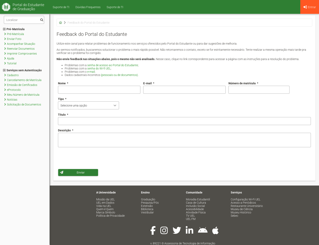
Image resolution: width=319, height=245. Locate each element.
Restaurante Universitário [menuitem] (247, 206)
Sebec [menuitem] (234, 215)
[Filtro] (24, 20)
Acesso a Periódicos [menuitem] (243, 202)
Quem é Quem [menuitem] (105, 209)
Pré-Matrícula (14, 29)
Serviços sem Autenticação (22, 70)
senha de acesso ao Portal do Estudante (112, 65)
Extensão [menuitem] (147, 206)
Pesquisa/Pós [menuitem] (150, 202)
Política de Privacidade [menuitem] (110, 215)
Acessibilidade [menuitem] (195, 209)
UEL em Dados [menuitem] (105, 202)
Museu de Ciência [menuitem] (242, 209)
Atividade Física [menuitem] (196, 212)
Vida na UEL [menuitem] (103, 206)
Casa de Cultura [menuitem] (196, 202)
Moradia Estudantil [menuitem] (198, 199)
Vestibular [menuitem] (147, 212)
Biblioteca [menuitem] (147, 209)
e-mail (91, 71)
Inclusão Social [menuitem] (195, 206)
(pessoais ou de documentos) (119, 75)
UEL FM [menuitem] (191, 219)
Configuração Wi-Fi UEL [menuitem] (245, 199)
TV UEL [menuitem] (190, 215)
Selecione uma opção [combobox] (73, 105)
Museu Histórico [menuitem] (241, 212)
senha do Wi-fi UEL (99, 68)
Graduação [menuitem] (148, 199)
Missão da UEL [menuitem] (105, 199)
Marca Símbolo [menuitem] (105, 212)
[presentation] (89, 158)
